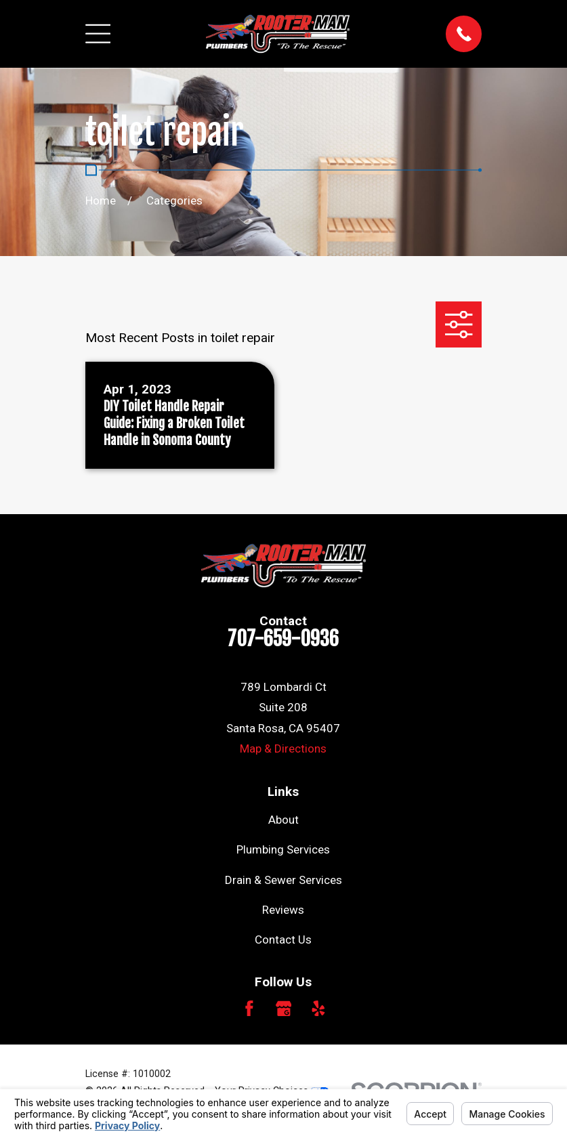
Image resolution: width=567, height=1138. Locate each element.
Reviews (283, 909)
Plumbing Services (283, 849)
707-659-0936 (283, 639)
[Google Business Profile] (284, 1008)
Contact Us (283, 939)
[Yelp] (318, 1008)
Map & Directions (283, 748)
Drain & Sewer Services (283, 880)
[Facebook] (249, 1008)
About (283, 819)
